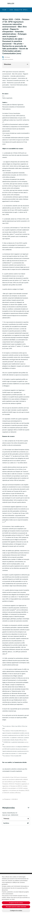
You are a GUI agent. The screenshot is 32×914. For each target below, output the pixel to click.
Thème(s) (16, 819)
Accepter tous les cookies (16, 902)
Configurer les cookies (16, 910)
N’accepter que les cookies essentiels (16, 906)
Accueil (4, 10)
